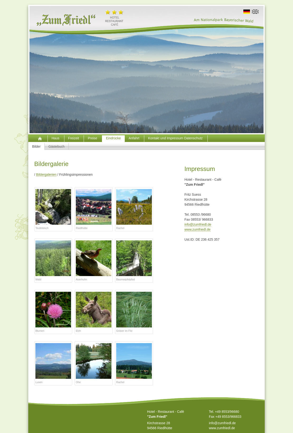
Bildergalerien (46, 174)
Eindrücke (113, 138)
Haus (56, 138)
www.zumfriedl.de (197, 229)
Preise (93, 138)
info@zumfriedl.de (197, 224)
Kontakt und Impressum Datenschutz (175, 138)
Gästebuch (56, 146)
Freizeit (74, 138)
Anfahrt (134, 138)
